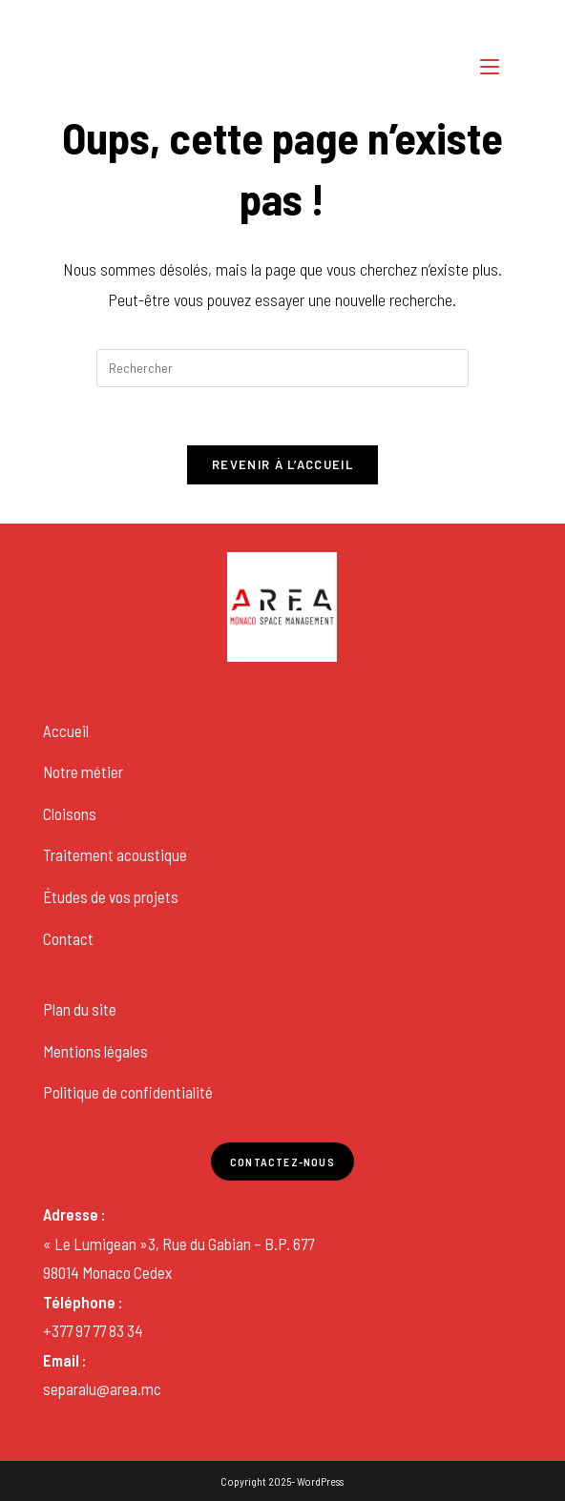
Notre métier (83, 771)
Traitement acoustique (115, 854)
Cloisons (69, 813)
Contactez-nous (282, 1161)
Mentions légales (95, 1050)
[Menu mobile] (492, 66)
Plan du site (79, 1008)
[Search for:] (520, 66)
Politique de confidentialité (128, 1091)
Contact (68, 938)
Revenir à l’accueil (282, 464)
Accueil (66, 730)
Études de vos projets (110, 896)
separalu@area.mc (102, 1388)
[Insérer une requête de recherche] (282, 368)
